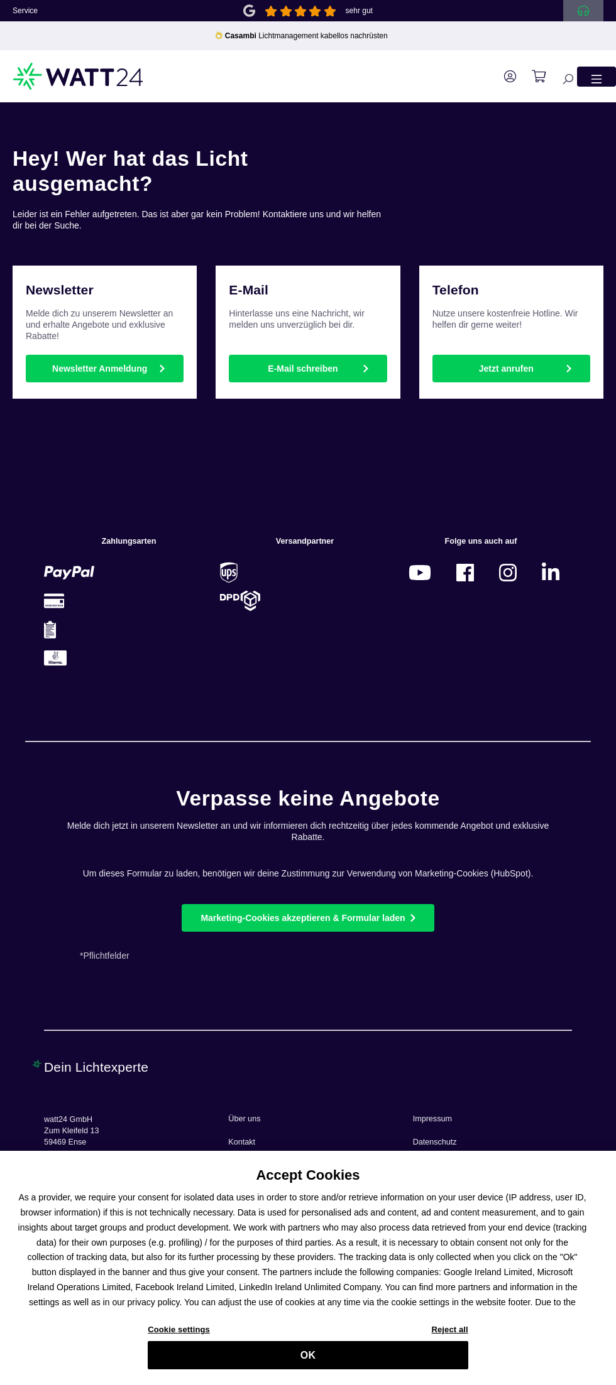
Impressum (432, 1118)
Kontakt (241, 1142)
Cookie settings (179, 1332)
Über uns (244, 1118)
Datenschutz (435, 1142)
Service (25, 10)
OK (308, 1358)
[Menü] (596, 76)
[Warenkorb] (532, 76)
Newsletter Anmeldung (99, 369)
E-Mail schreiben (303, 369)
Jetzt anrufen (506, 369)
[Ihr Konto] (504, 76)
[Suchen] (561, 76)
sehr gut (359, 10)
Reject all (449, 1332)
